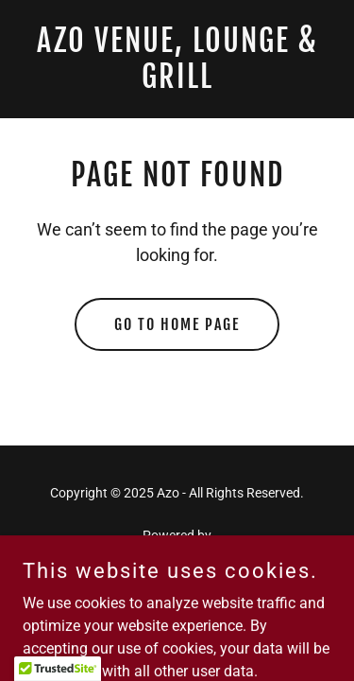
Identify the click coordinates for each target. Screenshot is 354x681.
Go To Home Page (177, 324)
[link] (177, 83)
